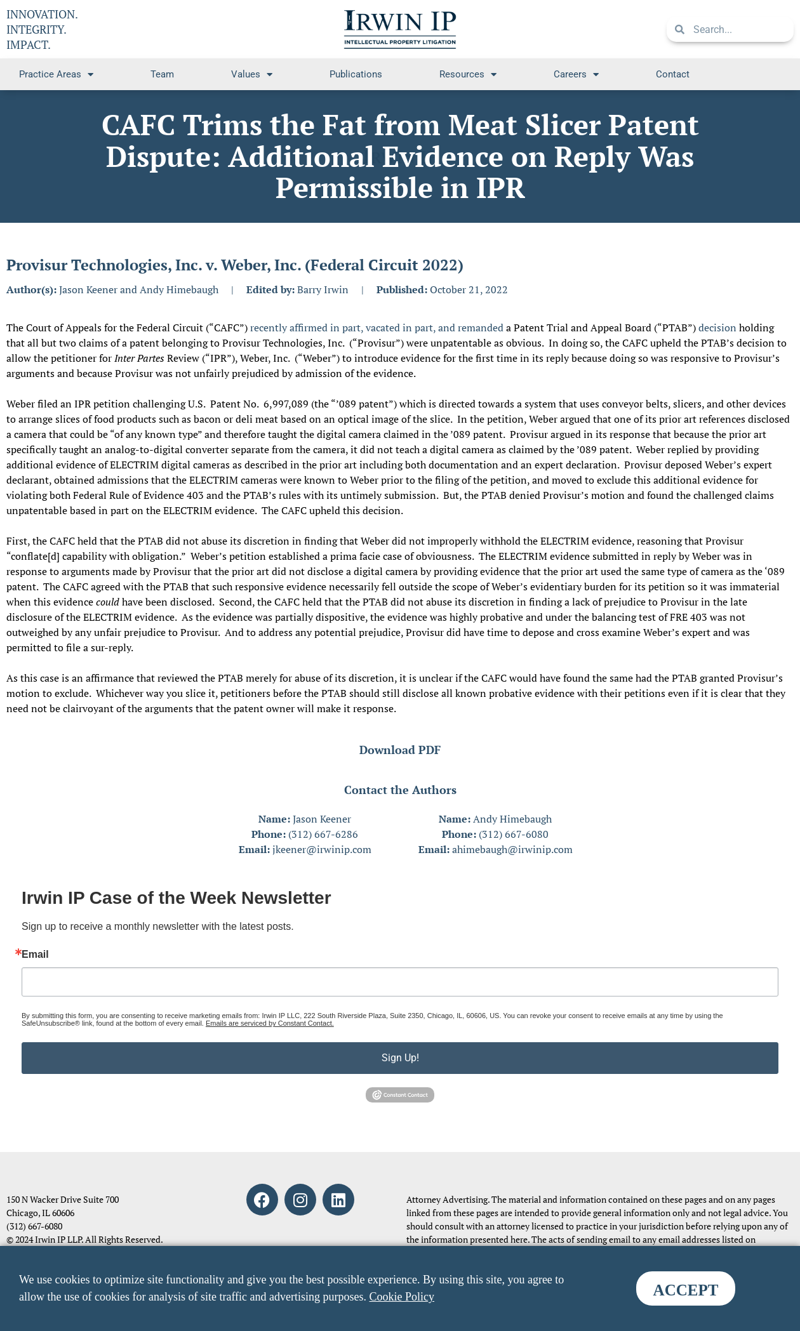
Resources (468, 74)
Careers (576, 74)
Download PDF (400, 749)
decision (717, 327)
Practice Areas (56, 74)
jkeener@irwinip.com (321, 849)
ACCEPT (686, 1290)
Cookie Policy (402, 1296)
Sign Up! (400, 1058)
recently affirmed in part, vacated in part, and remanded (376, 327)
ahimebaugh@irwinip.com (512, 849)
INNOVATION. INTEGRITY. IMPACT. (42, 29)
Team (162, 74)
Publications (356, 74)
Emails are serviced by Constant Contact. (270, 1023)
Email (35, 955)
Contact (673, 74)
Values (251, 74)
